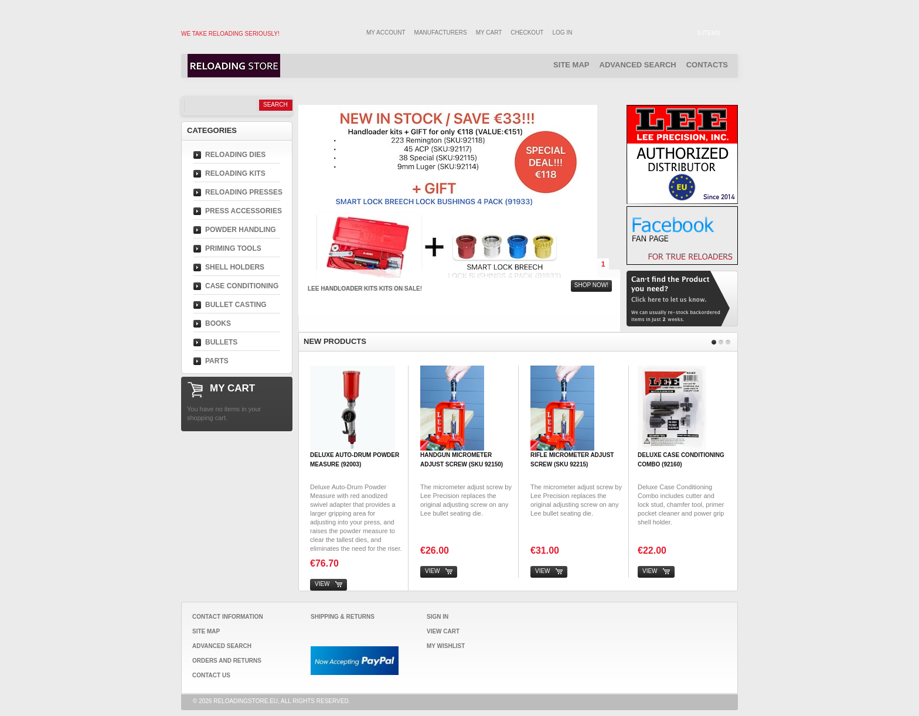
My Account (386, 32)
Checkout (526, 32)
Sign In (437, 616)
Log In (563, 32)
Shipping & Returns (343, 616)
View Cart (443, 631)
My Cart (489, 32)
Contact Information (227, 616)
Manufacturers (440, 32)
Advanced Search (638, 64)
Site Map (571, 64)
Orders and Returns (226, 660)
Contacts (707, 64)
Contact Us (211, 675)
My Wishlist (446, 646)
